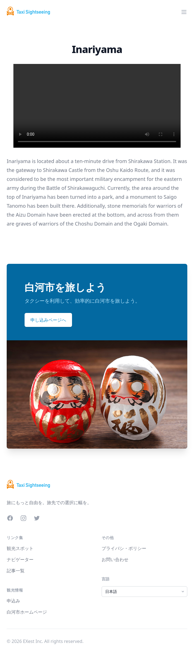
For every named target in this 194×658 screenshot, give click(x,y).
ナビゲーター (20, 559)
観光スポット (20, 548)
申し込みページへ (48, 320)
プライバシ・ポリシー (124, 548)
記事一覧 (16, 571)
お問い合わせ (115, 559)
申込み (13, 601)
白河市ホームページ (27, 612)
